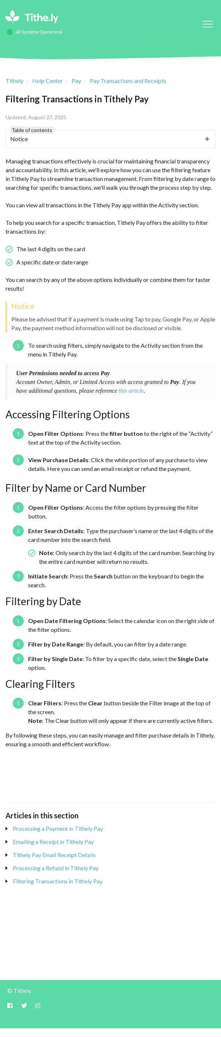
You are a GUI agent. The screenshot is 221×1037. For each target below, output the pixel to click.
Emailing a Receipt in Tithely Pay (53, 841)
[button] (207, 24)
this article (131, 391)
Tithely (14, 80)
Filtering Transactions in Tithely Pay (58, 881)
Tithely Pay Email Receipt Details (54, 854)
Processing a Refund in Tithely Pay (56, 867)
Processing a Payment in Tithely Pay (58, 828)
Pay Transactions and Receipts (128, 80)
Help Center (47, 80)
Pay (76, 80)
